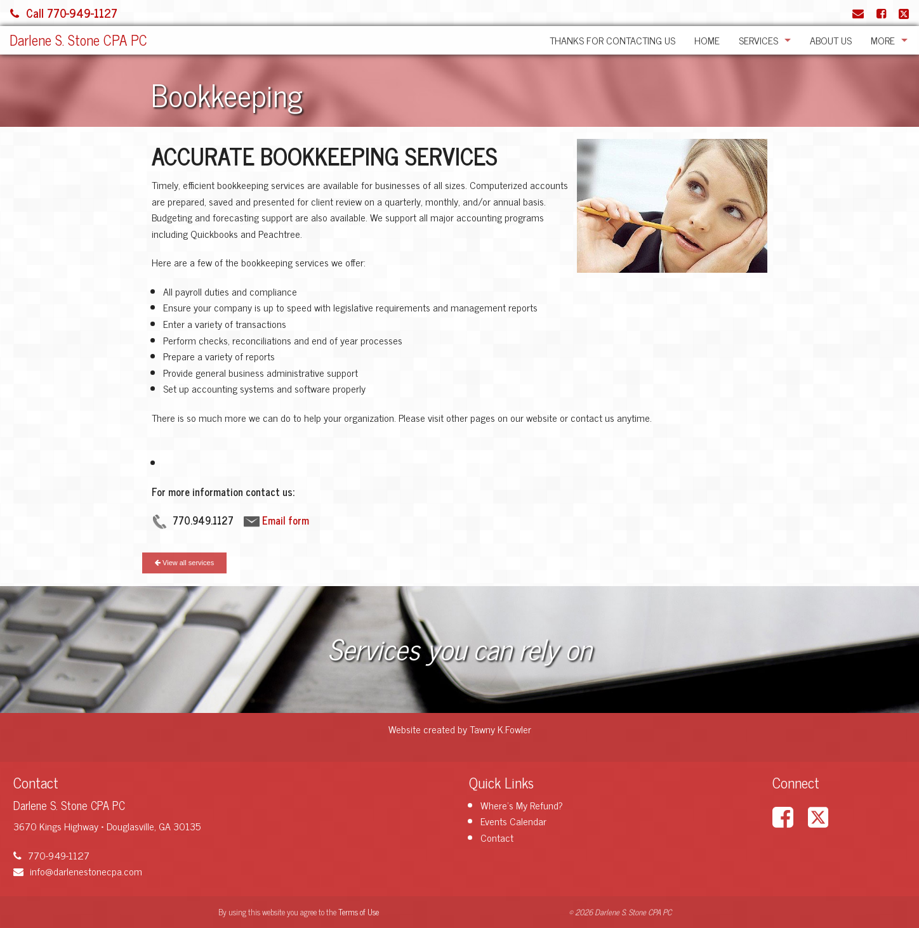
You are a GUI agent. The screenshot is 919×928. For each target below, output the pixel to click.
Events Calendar (513, 821)
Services (758, 40)
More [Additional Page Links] (883, 40)
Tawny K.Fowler (500, 729)
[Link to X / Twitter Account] (904, 12)
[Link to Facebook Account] (881, 12)
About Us (831, 40)
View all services (184, 562)
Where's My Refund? (521, 805)
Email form (285, 520)
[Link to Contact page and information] (858, 12)
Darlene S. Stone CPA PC (78, 39)
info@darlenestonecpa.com (77, 871)
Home (707, 40)
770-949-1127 (51, 855)
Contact (496, 837)
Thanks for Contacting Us (612, 40)
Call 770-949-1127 (63, 12)
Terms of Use (358, 911)
